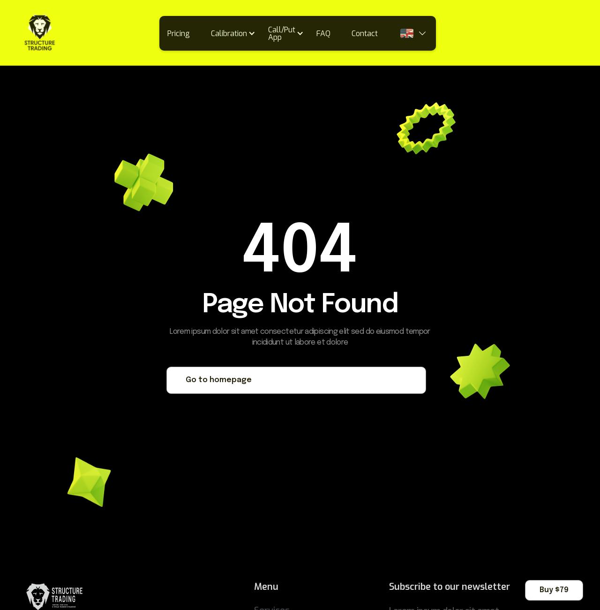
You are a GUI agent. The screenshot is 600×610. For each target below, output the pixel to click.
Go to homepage (219, 380)
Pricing (178, 33)
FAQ (323, 33)
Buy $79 (554, 590)
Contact (365, 33)
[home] (40, 33)
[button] (236, 33)
